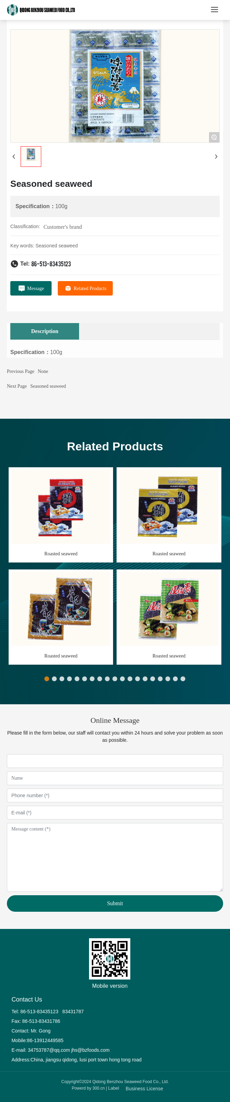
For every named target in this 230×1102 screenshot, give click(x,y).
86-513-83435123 (51, 263)
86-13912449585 (45, 1040)
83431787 (73, 1011)
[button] (46, 678)
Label (113, 1088)
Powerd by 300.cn (88, 1088)
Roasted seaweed (60, 553)
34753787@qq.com (49, 1050)
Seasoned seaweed (48, 386)
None (43, 371)
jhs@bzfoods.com (90, 1050)
